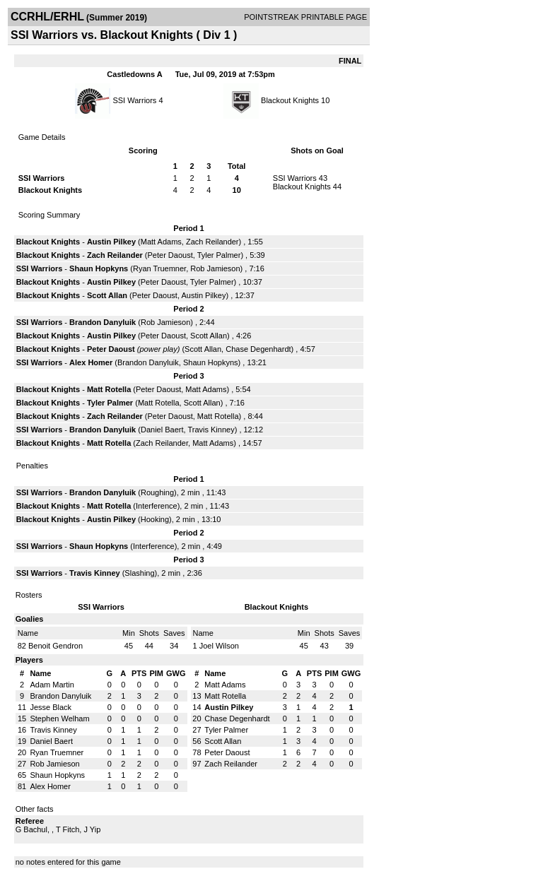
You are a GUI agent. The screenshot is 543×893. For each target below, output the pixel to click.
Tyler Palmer (219, 255)
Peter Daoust (170, 255)
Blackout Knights (290, 100)
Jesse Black (50, 707)
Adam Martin (52, 684)
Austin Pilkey (111, 241)
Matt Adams (161, 241)
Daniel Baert (162, 429)
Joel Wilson (219, 645)
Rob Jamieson (215, 268)
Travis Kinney (210, 429)
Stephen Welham (59, 718)
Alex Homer (90, 362)
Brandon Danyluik (102, 322)
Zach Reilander (212, 241)
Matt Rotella (109, 389)
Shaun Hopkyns (98, 268)
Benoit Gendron (55, 645)
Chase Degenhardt (258, 349)
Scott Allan (107, 295)
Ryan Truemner (159, 268)
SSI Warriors (134, 100)
